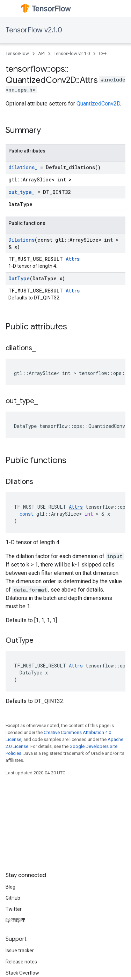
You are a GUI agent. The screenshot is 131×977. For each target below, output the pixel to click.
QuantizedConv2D (98, 103)
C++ (103, 53)
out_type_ (21, 192)
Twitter (14, 909)
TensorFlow (17, 53)
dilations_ (22, 167)
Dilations (21, 239)
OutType (19, 278)
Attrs (73, 259)
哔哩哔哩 (15, 920)
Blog (10, 887)
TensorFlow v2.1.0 (34, 30)
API (41, 53)
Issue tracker (20, 950)
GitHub (13, 898)
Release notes (21, 961)
